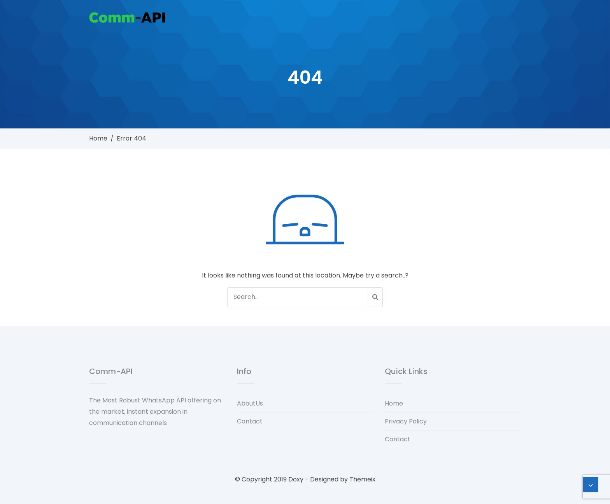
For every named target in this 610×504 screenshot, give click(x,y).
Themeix (362, 479)
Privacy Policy (406, 421)
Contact (250, 421)
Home (98, 138)
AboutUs (250, 403)
